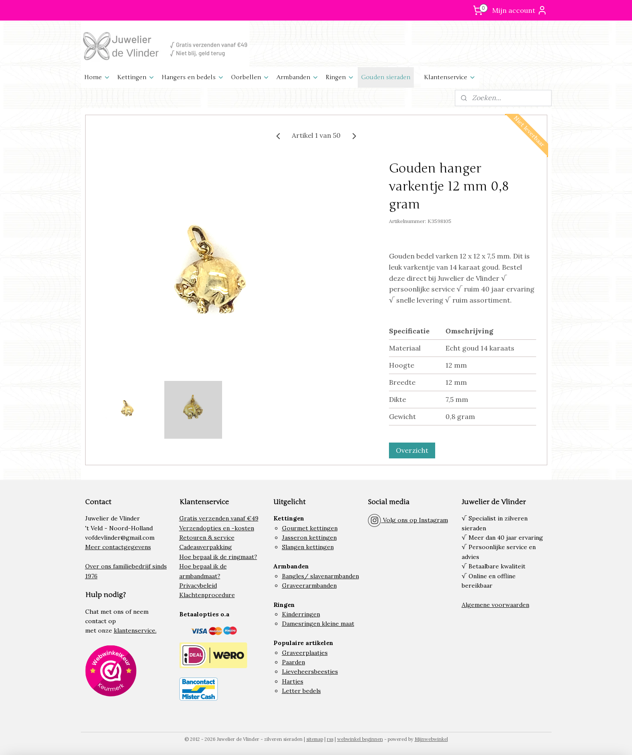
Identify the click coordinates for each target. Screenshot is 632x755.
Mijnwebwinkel (431, 739)
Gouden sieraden (385, 77)
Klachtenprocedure (207, 595)
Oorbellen (250, 77)
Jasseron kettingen (309, 537)
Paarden (293, 662)
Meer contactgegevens (118, 547)
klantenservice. (135, 630)
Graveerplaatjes (305, 653)
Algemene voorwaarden (495, 605)
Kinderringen (301, 614)
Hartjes (292, 681)
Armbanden (297, 77)
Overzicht (411, 450)
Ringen (340, 77)
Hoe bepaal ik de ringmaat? (218, 557)
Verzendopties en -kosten (216, 528)
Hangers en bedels (193, 77)
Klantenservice (450, 77)
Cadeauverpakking (205, 547)
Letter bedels (301, 691)
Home (97, 77)
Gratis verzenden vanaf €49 (218, 518)
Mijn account (519, 10)
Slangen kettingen (308, 547)
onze (105, 630)
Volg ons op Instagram (408, 520)
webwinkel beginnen (360, 739)
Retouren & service (206, 537)
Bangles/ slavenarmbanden (320, 576)
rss (330, 739)
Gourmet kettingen (310, 528)
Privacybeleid (198, 585)
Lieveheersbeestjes (310, 671)
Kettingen (136, 77)
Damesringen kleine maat (318, 623)
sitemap (314, 739)
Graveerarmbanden (309, 585)
